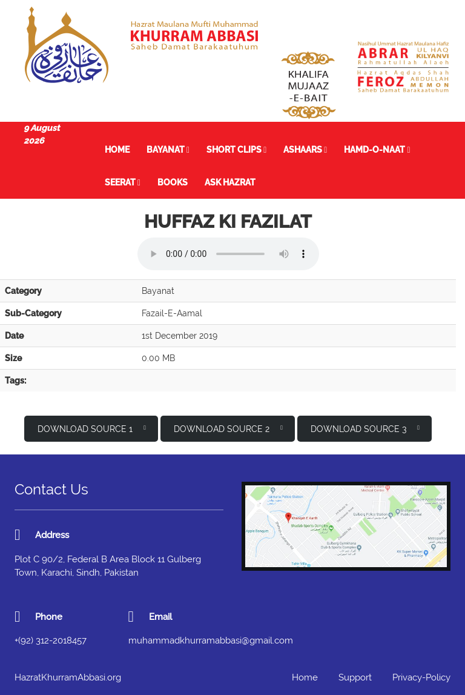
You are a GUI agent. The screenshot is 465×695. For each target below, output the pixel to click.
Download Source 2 (228, 428)
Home (117, 150)
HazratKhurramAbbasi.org (68, 677)
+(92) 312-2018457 (51, 640)
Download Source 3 (365, 428)
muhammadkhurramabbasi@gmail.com (210, 640)
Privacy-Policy (421, 677)
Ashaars (305, 150)
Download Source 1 (92, 428)
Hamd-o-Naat (377, 150)
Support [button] (355, 677)
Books (172, 182)
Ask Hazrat (230, 182)
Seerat (122, 182)
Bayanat (168, 150)
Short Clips (236, 150)
